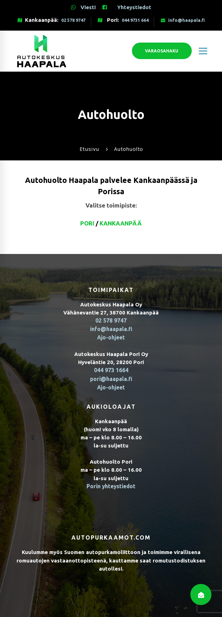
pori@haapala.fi (111, 378)
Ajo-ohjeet (111, 337)
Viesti (83, 7)
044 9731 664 (135, 20)
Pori (87, 223)
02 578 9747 (73, 20)
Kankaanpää (121, 223)
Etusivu (89, 149)
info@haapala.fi (183, 20)
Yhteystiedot (134, 7)
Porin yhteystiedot (111, 485)
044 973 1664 (111, 370)
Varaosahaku (153, 51)
